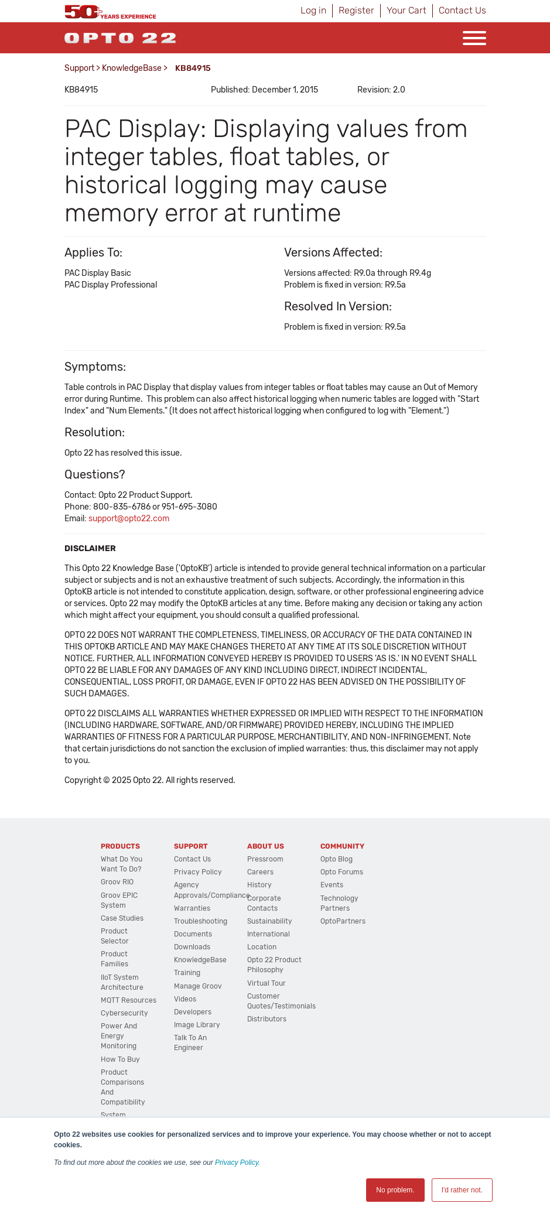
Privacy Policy (236, 1162)
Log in (313, 10)
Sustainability (269, 921)
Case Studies (122, 918)
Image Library (197, 1025)
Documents (193, 934)
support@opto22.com (128, 519)
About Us (265, 846)
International (268, 934)
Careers (260, 872)
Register (356, 10)
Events (331, 885)
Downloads (192, 947)
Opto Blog (336, 859)
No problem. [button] (395, 1190)
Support (79, 68)
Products (120, 846)
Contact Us (462, 10)
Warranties (192, 908)
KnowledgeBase (132, 68)
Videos (185, 999)
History (259, 885)
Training (187, 973)
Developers (192, 1012)
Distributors (266, 1019)
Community (342, 846)
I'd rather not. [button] (462, 1190)
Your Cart (406, 10)
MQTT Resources (128, 1000)
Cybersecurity (124, 1013)
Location (261, 947)
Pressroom (265, 859)
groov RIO (117, 882)
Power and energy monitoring (119, 1036)
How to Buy (120, 1059)
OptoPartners (342, 921)
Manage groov (198, 986)
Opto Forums (341, 872)
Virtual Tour (266, 983)
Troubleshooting (200, 921)
